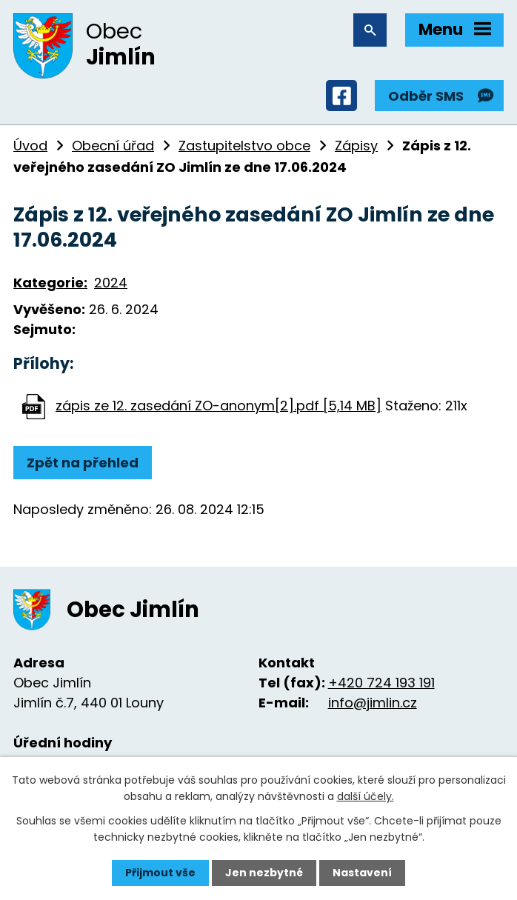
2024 (110, 282)
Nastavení (362, 872)
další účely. (365, 796)
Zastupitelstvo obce (244, 145)
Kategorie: (50, 282)
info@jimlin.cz (372, 702)
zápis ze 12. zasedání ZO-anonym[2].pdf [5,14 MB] (218, 405)
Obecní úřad (113, 145)
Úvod (30, 145)
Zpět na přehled (83, 462)
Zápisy (356, 145)
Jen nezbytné (264, 872)
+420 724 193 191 (381, 682)
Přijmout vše (160, 872)
